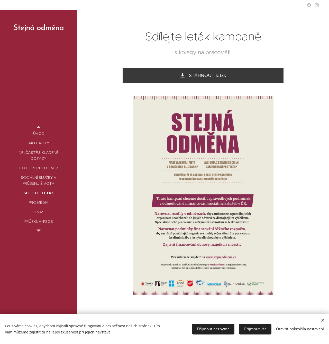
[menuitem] (39, 134)
